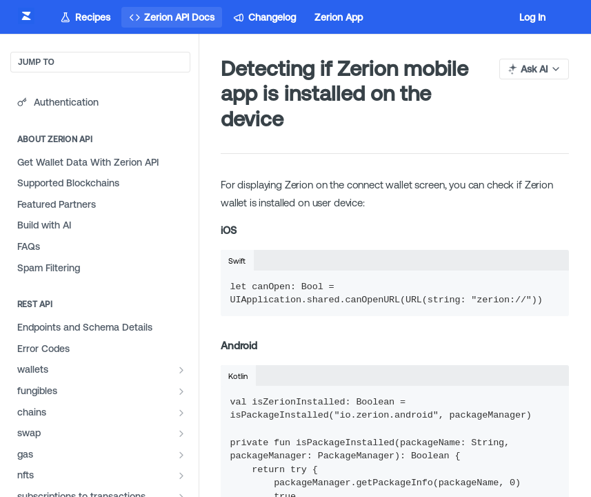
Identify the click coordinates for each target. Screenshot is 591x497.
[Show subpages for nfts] (181, 475)
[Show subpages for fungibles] (181, 391)
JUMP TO (36, 62)
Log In (532, 17)
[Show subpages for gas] (181, 454)
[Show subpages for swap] (181, 433)
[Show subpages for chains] (181, 412)
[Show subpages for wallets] (181, 370)
